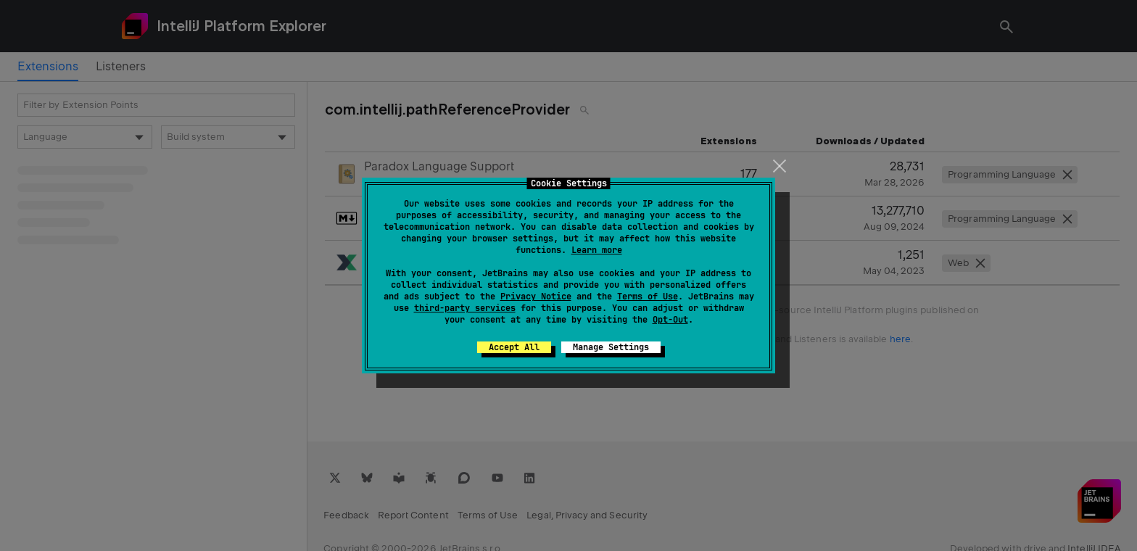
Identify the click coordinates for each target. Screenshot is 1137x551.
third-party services (465, 308)
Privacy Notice (535, 296)
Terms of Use (647, 296)
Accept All (514, 347)
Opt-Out (670, 320)
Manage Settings (611, 347)
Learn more (596, 250)
